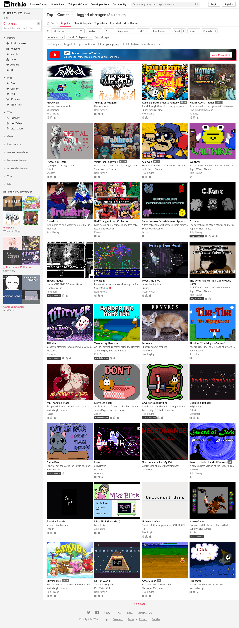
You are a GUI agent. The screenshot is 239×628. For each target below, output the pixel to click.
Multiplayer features (15, 160)
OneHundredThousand (201, 109)
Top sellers (100, 23)
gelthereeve (9, 270)
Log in (214, 4)
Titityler (51, 343)
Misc (7, 184)
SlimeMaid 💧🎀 (102, 288)
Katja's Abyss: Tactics (202, 102)
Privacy (143, 619)
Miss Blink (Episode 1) (107, 521)
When (8, 112)
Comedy (207, 31)
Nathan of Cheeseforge (154, 588)
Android (12, 64)
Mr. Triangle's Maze (58, 402)
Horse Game (197, 521)
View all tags (101, 37)
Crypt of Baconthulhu (155, 402)
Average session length (16, 152)
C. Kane (194, 221)
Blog (129, 612)
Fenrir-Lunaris (101, 106)
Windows (13, 48)
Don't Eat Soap (103, 402)
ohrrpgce (8, 227)
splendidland (53, 109)
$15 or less (14, 104)
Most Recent (131, 23)
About (108, 612)
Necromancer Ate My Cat (157, 462)
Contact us (145, 612)
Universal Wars (151, 521)
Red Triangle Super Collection (111, 221)
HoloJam (99, 280)
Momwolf (52, 228)
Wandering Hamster (106, 343)
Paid (10, 94)
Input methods (12, 144)
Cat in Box (53, 462)
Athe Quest (149, 580)
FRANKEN (53, 102)
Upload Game (77, 4)
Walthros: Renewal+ (106, 161)
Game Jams (57, 4)
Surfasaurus (54, 580)
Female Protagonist (77, 37)
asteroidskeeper (198, 588)
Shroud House (55, 280)
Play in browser (16, 43)
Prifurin (50, 169)
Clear (26, 13)
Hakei (97, 462)
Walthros (195, 161)
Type (7, 176)
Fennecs (147, 343)
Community (119, 4)
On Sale (12, 88)
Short (177, 31)
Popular (65, 23)
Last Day (12, 117)
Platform (9, 37)
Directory (118, 619)
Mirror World (102, 580)
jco (143, 528)
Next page (139, 603)
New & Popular (83, 23)
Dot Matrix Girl (54, 288)
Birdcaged (196, 580)
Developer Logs (100, 4)
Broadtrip (52, 221)
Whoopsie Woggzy (13, 231)
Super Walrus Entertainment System (163, 221)
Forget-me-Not (151, 280)
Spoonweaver (197, 350)
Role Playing (159, 31)
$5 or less (13, 99)
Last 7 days (14, 123)
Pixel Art (92, 31)
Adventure (53, 37)
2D (107, 31)
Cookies (156, 619)
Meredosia (52, 350)
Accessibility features (15, 168)
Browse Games (39, 4)
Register (229, 4)
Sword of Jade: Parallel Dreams (208, 462)
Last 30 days (14, 128)
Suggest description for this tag (18, 28)
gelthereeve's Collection (17, 267)
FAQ (119, 612)
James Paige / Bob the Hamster (110, 350)
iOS (10, 70)
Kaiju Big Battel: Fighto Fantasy (160, 102)
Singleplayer (123, 31)
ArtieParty (8, 310)
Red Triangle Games (152, 169)
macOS (12, 54)
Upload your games (108, 44)
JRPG (141, 31)
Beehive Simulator (200, 402)
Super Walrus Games (152, 109)
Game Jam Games (13, 306)
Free (10, 83)
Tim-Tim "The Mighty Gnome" (207, 343)
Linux (11, 59)
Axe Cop (147, 161)
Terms (131, 619)
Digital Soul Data (56, 161)
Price (7, 77)
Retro (192, 31)
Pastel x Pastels (56, 521)
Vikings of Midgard (105, 102)
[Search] (196, 4)
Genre (8, 136)
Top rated (115, 23)
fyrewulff (194, 469)
